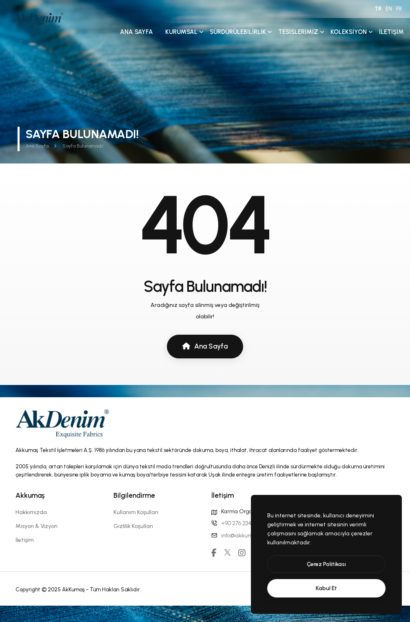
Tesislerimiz (298, 32)
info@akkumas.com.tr (248, 535)
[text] (326, 588)
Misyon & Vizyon (37, 526)
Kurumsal (181, 32)
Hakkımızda (31, 512)
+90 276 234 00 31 (242, 523)
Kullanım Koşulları (135, 512)
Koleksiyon (348, 32)
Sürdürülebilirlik (238, 32)
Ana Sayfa (136, 32)
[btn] (326, 564)
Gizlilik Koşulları (133, 526)
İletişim (391, 32)
